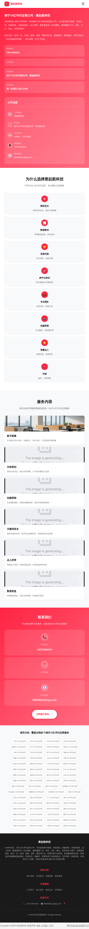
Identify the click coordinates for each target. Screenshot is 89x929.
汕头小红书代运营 (19, 798)
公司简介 (30, 890)
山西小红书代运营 (69, 741)
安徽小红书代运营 (69, 752)
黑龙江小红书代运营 (70, 747)
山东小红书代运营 (53, 758)
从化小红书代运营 (69, 775)
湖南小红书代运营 (36, 764)
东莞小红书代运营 (53, 809)
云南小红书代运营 (53, 820)
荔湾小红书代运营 (69, 764)
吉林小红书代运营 (53, 747)
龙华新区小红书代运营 (56, 792)
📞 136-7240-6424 (31, 904)
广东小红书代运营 (19, 741)
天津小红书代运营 (53, 741)
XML (38, 926)
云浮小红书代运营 (36, 814)
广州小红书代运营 (53, 764)
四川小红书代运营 (19, 820)
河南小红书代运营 (69, 758)
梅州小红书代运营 (53, 803)
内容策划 (40, 876)
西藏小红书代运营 (69, 820)
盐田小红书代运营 (51, 786)
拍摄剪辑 (49, 876)
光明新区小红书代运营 (69, 786)
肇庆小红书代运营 (36, 803)
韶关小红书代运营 (36, 781)
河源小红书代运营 (19, 809)
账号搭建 (30, 876)
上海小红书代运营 (19, 752)
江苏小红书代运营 (36, 752)
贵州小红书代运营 (36, 820)
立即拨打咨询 (42, 714)
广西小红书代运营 (53, 814)
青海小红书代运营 (36, 826)
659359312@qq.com (44, 700)
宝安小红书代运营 (34, 786)
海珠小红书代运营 (36, 769)
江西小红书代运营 (36, 758)
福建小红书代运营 (19, 758)
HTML (45, 926)
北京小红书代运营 (36, 741)
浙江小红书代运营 (53, 752)
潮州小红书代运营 (69, 809)
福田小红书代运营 (18, 786)
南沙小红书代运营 (53, 775)
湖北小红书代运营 (19, 764)
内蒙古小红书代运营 (19, 747)
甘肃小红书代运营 (19, 826)
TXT (51, 926)
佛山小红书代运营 (36, 798)
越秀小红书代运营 (19, 769)
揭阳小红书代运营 (19, 814)
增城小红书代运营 (19, 781)
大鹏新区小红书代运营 (36, 792)
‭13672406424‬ (13, 52)
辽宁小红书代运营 (36, 747)
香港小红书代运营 (69, 826)
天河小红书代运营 (53, 769)
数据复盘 (58, 876)
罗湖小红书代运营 (69, 781)
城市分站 (49, 890)
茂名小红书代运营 (19, 803)
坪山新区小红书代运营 (16, 792)
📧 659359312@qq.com (51, 904)
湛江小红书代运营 (69, 798)
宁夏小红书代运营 (53, 826)
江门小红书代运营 (53, 798)
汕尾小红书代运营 (69, 803)
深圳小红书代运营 (53, 781)
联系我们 (58, 890)
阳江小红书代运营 (36, 809)
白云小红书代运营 (69, 769)
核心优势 (40, 890)
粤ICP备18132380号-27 (78, 926)
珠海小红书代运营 (74, 792)
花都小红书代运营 (36, 775)
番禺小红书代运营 (19, 775)
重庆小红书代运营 (69, 814)
